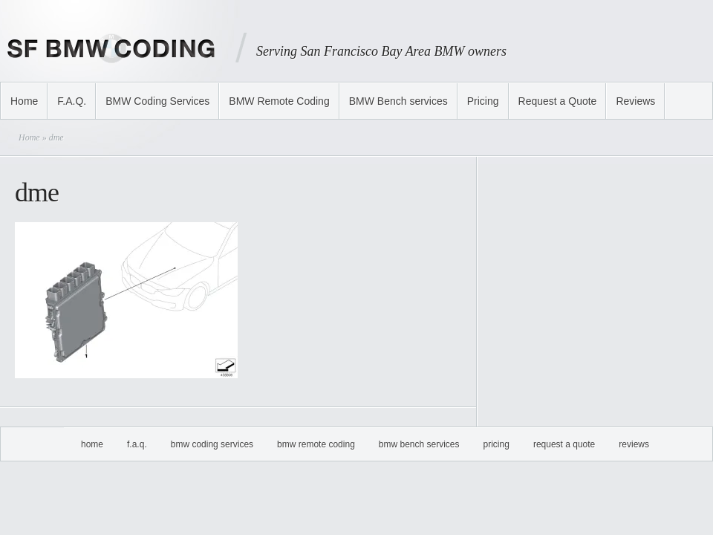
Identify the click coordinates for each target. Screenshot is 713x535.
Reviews (635, 101)
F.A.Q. (71, 101)
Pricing (483, 101)
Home (24, 101)
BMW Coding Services (157, 101)
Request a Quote (557, 101)
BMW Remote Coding (279, 101)
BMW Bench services (398, 101)
